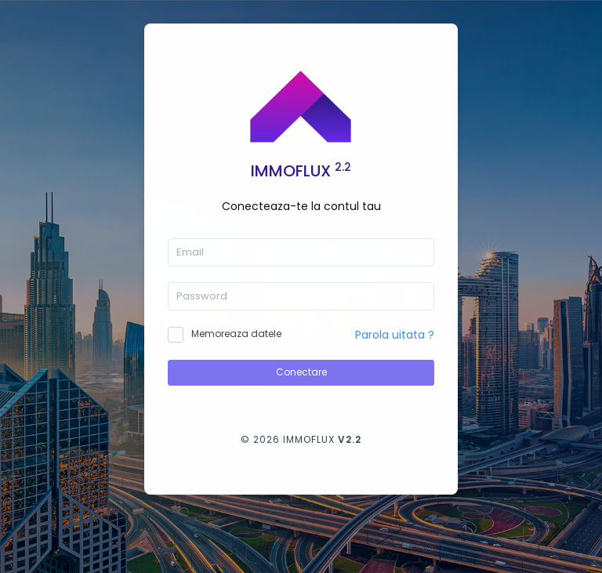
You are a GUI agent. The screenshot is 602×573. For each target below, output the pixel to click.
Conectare (301, 372)
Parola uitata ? (394, 335)
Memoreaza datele (236, 333)
